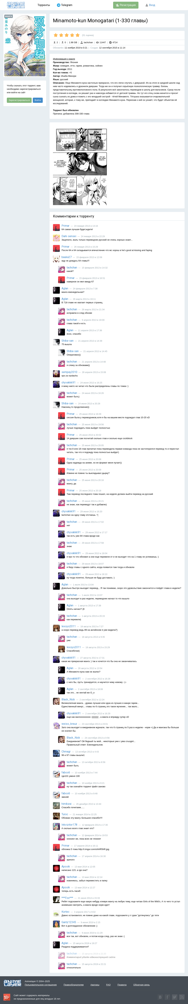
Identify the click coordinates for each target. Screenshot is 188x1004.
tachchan (86, 42)
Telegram (64, 5)
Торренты (44, 5)
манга (8, 16)
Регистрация (126, 5)
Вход (150, 5)
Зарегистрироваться (19, 100)
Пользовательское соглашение (41, 984)
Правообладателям (74, 984)
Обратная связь (141, 984)
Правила (121, 984)
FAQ (108, 984)
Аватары (94, 984)
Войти (38, 100)
